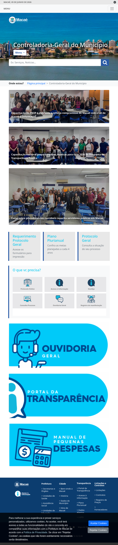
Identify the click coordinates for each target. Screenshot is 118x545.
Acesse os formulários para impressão (22, 253)
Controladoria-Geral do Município (60, 45)
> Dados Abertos (80, 511)
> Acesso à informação (82, 496)
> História (63, 496)
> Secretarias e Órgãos (48, 489)
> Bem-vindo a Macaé (66, 489)
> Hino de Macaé (63, 509)
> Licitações (100, 490)
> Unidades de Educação (48, 511)
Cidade (62, 483)
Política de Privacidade (35, 532)
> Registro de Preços (101, 501)
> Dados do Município (64, 502)
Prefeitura (46, 483)
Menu (19, 52)
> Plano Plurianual (81, 503)
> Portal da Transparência (83, 489)
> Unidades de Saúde (48, 497)
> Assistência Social (47, 504)
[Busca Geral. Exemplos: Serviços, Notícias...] (55, 62)
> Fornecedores (101, 508)
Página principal (36, 83)
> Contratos (100, 495)
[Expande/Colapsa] (115, 2)
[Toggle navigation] (112, 9)
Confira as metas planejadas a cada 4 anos (58, 249)
